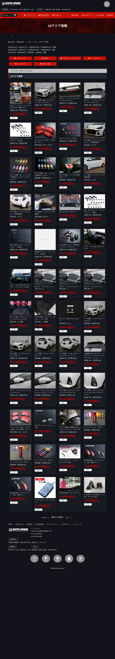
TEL (41, 4)
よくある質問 (99, 15)
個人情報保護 (39, 524)
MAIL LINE (106, 4)
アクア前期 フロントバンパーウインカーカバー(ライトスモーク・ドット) (94, 392)
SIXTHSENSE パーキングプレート (69, 493)
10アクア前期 (43, 42)
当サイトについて (52, 524)
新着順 (30, 71)
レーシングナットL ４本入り (44, 460)
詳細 (13, 118)
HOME (11, 42)
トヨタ (29, 42)
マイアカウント (29, 15)
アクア (35, 42)
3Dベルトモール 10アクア (67, 212)
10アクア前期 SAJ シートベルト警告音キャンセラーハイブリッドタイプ (20, 177)
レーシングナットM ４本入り (19, 462)
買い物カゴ (56, 15)
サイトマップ (77, 524)
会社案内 (29, 524)
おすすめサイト (65, 524)
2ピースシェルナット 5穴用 (67, 138)
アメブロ (69, 558)
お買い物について (87, 15)
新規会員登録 (44, 15)
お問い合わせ (20, 524)
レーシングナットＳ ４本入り (93, 427)
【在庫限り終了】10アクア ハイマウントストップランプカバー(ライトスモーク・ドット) (94, 356)
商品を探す (75, 15)
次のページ (69, 517)
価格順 (23, 71)
